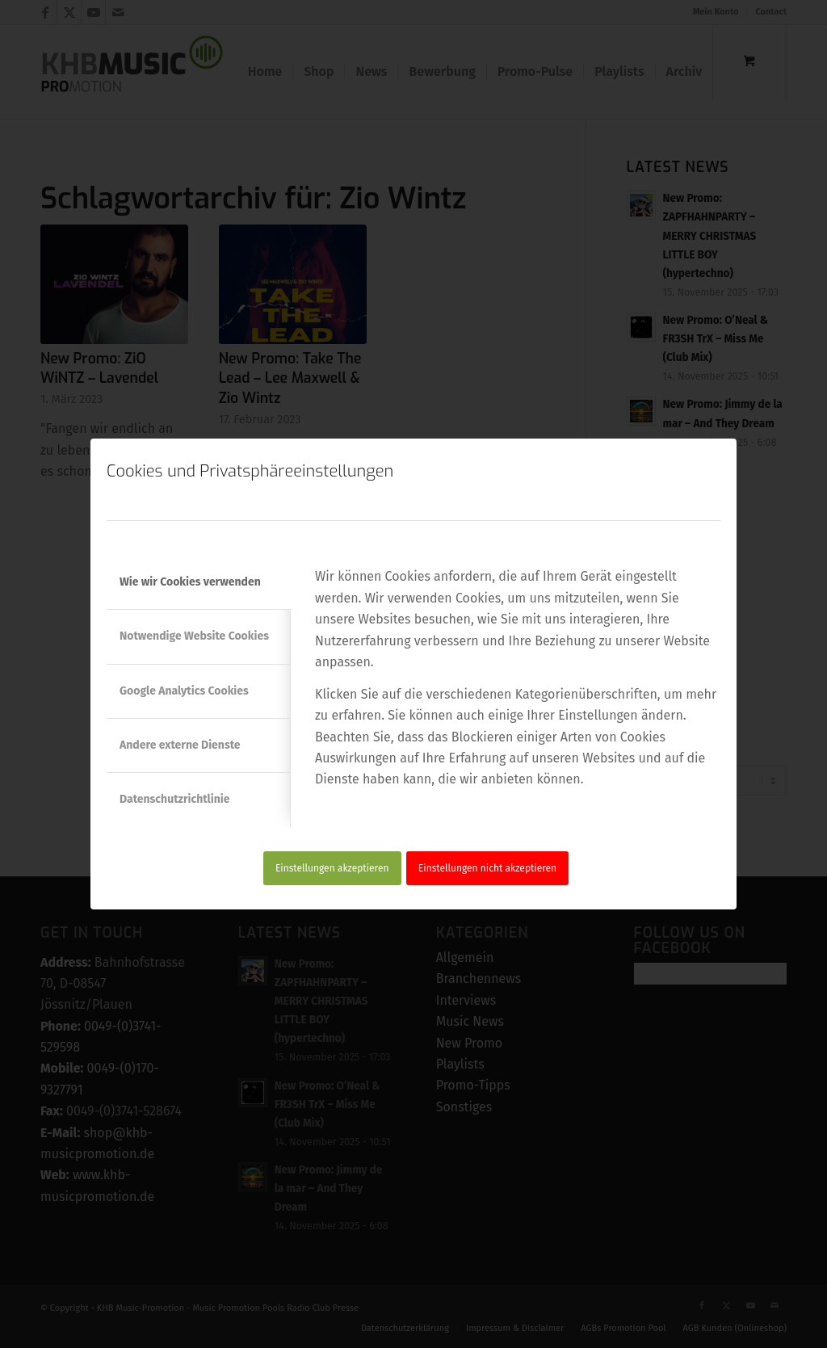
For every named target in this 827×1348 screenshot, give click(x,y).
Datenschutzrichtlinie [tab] (174, 799)
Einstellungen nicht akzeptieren (487, 868)
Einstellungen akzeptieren (332, 868)
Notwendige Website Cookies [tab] (194, 636)
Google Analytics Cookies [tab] (184, 691)
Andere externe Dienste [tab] (180, 745)
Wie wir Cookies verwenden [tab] (190, 582)
